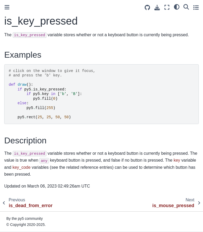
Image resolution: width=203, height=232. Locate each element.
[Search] (186, 6)
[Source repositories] (147, 7)
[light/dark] (177, 6)
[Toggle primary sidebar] (7, 7)
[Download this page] (157, 7)
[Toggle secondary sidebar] (196, 7)
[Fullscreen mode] (167, 7)
